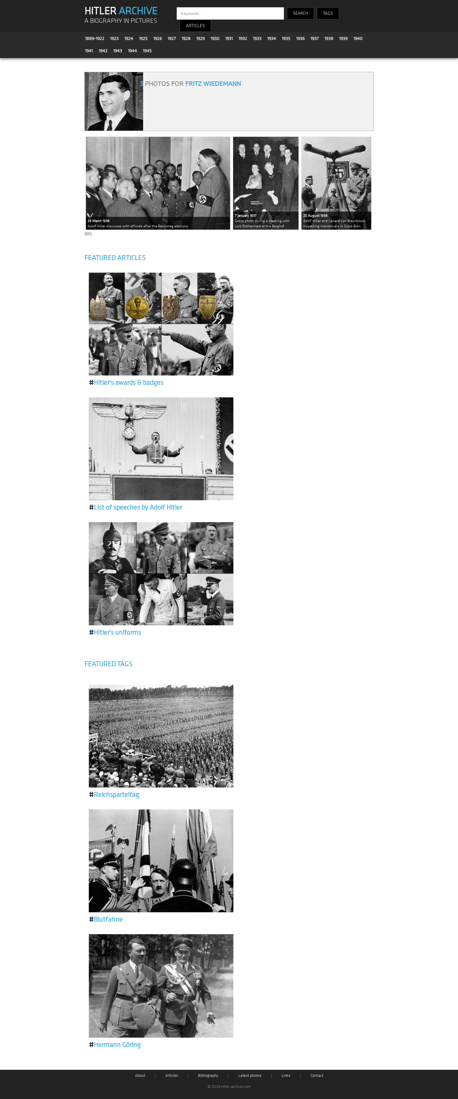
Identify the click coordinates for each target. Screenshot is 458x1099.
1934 (271, 38)
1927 (172, 38)
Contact (316, 1075)
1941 (89, 51)
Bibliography (208, 1075)
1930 (215, 38)
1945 (147, 51)
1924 (128, 38)
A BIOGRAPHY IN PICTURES (120, 21)
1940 (357, 38)
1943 (117, 51)
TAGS (328, 13)
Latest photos (249, 1075)
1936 (300, 38)
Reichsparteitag (114, 794)
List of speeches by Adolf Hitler (135, 507)
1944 (132, 51)
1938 (329, 38)
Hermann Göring (114, 1045)
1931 (229, 38)
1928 (186, 38)
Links (286, 1075)
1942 (103, 51)
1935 (286, 38)
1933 (257, 38)
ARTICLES (195, 26)
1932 (243, 38)
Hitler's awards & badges (126, 382)
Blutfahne (106, 919)
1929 (200, 38)
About (140, 1075)
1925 (143, 38)
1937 (314, 38)
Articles (171, 1075)
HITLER (120, 11)
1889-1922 (94, 38)
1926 (157, 38)
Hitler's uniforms (115, 632)
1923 (114, 38)
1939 (343, 38)
